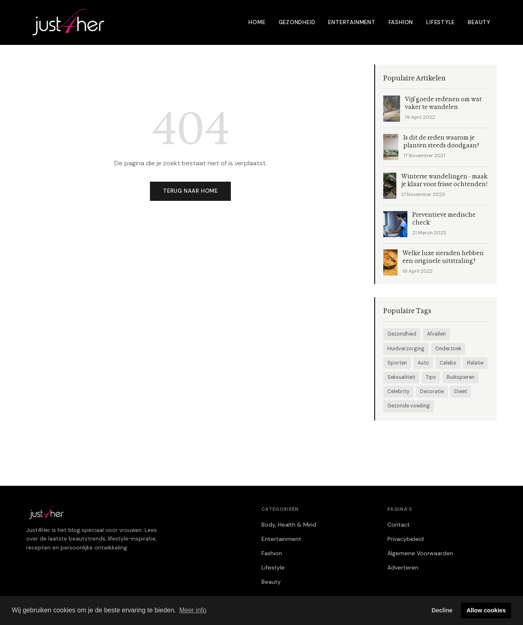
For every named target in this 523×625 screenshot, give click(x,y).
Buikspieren (460, 377)
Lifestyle (440, 22)
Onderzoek (448, 348)
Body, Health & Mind (289, 524)
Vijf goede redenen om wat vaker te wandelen (443, 103)
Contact (398, 524)
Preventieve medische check (444, 219)
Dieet (460, 391)
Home (256, 22)
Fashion (401, 22)
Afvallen (436, 334)
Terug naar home (190, 190)
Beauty (479, 22)
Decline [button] (441, 610)
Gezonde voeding (408, 406)
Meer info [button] (192, 610)
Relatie (475, 363)
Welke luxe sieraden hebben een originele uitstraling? (443, 257)
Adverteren (402, 567)
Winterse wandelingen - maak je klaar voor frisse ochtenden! (444, 180)
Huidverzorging (406, 348)
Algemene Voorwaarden (420, 553)
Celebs (448, 363)
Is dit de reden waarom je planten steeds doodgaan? (441, 141)
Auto (423, 363)
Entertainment (351, 22)
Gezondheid (297, 22)
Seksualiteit (401, 377)
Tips (431, 377)
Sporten (397, 363)
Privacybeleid (405, 539)
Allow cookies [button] (486, 610)
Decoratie (432, 391)
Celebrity (398, 391)
